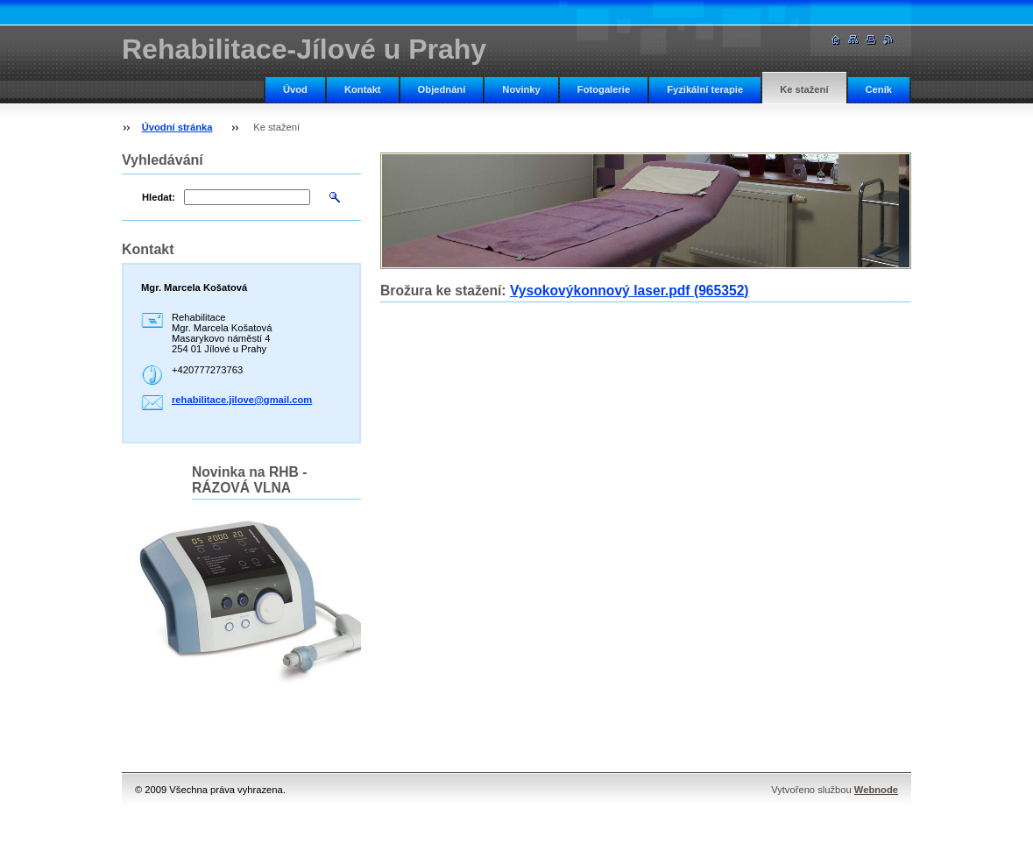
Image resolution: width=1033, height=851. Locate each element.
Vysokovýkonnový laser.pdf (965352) (629, 290)
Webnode (876, 789)
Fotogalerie (603, 89)
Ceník (879, 89)
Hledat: (158, 197)
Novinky (521, 89)
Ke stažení (804, 89)
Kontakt (362, 89)
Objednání (442, 89)
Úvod (295, 89)
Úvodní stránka (177, 127)
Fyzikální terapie (705, 89)
